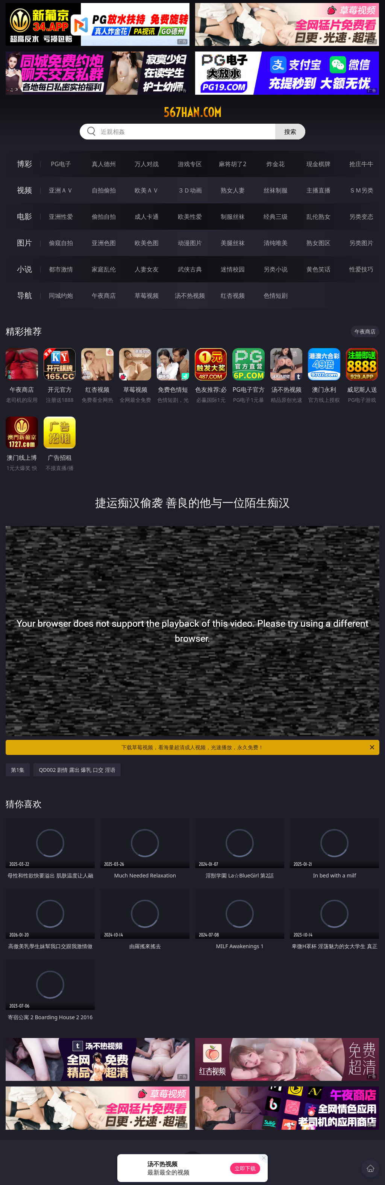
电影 (24, 216)
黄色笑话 (318, 269)
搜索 (290, 131)
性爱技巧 (361, 269)
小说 (24, 269)
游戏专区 (190, 164)
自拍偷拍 (104, 190)
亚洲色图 (104, 243)
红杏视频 (233, 295)
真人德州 (104, 164)
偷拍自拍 (104, 216)
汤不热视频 (190, 295)
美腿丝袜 (233, 243)
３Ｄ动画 (190, 190)
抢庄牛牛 (361, 164)
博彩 (24, 164)
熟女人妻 (233, 190)
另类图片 (361, 243)
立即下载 (245, 1168)
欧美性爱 (190, 216)
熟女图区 (318, 243)
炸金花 (276, 164)
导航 (24, 295)
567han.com (192, 112)
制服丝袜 (233, 216)
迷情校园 (233, 269)
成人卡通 (147, 216)
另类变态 (361, 216)
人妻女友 (147, 269)
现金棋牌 (318, 164)
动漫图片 (190, 243)
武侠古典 (190, 269)
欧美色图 (147, 243)
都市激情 (61, 269)
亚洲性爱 (61, 216)
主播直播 (318, 190)
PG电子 (61, 164)
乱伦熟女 (318, 216)
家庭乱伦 (104, 269)
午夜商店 (104, 295)
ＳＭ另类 (361, 190)
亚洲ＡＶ (61, 190)
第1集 (17, 769)
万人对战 (147, 164)
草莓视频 (147, 295)
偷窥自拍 (61, 243)
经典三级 (276, 216)
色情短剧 (276, 295)
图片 (24, 243)
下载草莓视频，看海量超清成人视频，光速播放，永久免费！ (248, 747)
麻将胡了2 (232, 164)
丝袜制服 (276, 190)
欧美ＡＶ (147, 190)
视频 (24, 190)
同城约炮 (61, 295)
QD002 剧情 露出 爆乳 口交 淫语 (77, 769)
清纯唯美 (276, 243)
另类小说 (276, 269)
